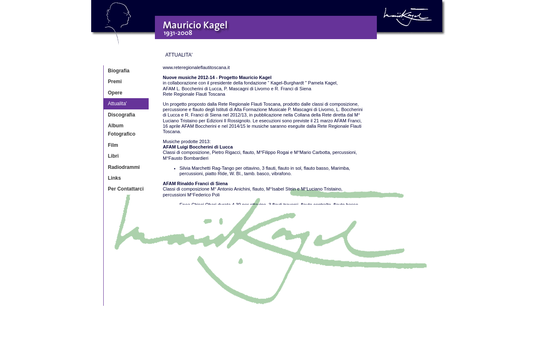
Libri (113, 156)
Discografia (121, 115)
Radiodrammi (124, 167)
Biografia (119, 71)
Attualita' (117, 104)
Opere (115, 93)
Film (113, 145)
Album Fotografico (121, 130)
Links (114, 178)
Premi (115, 81)
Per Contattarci (126, 189)
